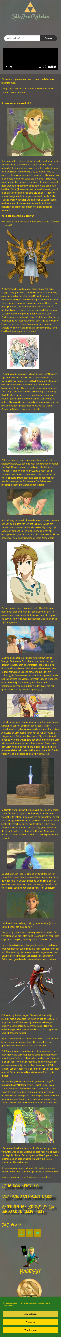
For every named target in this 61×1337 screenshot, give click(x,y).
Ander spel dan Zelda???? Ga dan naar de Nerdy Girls (27, 1209)
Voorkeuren (30, 1330)
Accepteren (30, 1314)
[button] (30, 28)
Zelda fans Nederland (20, 1186)
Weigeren (30, 1322)
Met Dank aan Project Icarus (26, 1196)
